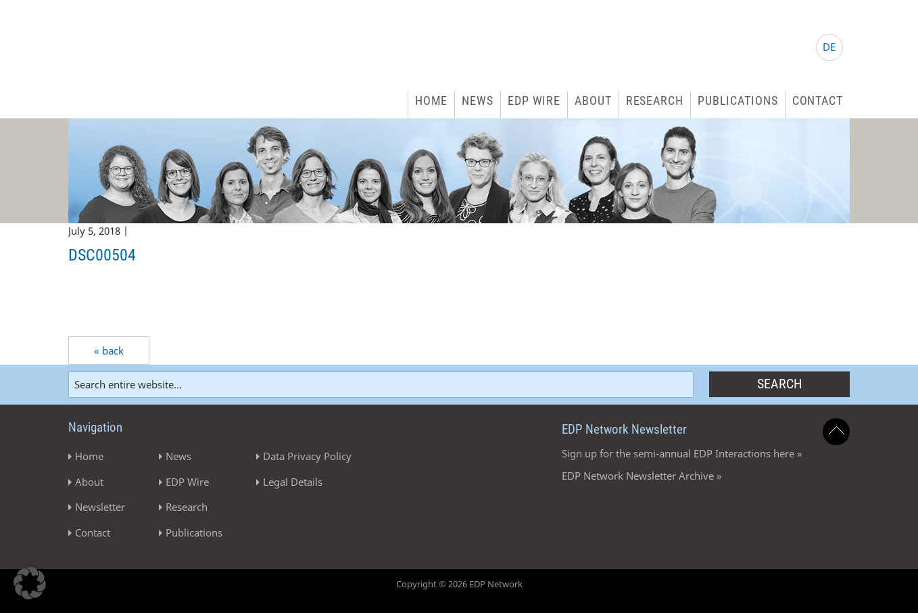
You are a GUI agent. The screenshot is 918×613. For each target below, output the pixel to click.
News (477, 100)
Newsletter (100, 507)
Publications (738, 100)
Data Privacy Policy (307, 456)
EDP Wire (534, 100)
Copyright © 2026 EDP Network (459, 584)
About (593, 100)
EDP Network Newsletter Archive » (642, 475)
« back (109, 350)
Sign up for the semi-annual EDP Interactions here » (682, 453)
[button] (29, 583)
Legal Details (292, 482)
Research (654, 100)
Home (431, 100)
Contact (817, 100)
